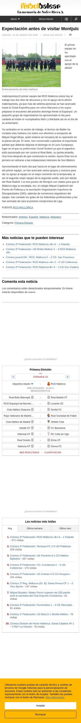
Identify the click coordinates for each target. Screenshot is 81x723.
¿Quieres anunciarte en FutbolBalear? (40, 359)
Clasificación (53, 452)
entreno (23, 216)
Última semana (34, 528)
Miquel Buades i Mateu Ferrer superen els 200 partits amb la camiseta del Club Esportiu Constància (40, 594)
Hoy (10, 528)
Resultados (46, 19)
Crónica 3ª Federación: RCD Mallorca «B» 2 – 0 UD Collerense (41, 262)
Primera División (24, 222)
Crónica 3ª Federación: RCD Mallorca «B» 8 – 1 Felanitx (38, 244)
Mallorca (44, 216)
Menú (15, 19)
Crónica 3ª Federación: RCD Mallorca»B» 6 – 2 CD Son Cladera (42, 267)
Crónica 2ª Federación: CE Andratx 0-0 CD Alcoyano (39, 574)
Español (33, 216)
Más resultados (29, 452)
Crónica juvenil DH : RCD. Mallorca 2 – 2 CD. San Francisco (40, 257)
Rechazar (40, 714)
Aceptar (40, 705)
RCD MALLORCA (23, 207)
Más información (55, 697)
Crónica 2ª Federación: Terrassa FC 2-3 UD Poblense (40, 546)
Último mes (65, 528)
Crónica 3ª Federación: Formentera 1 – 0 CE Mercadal (41, 604)
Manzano (56, 216)
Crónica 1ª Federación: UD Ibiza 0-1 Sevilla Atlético (39, 614)
